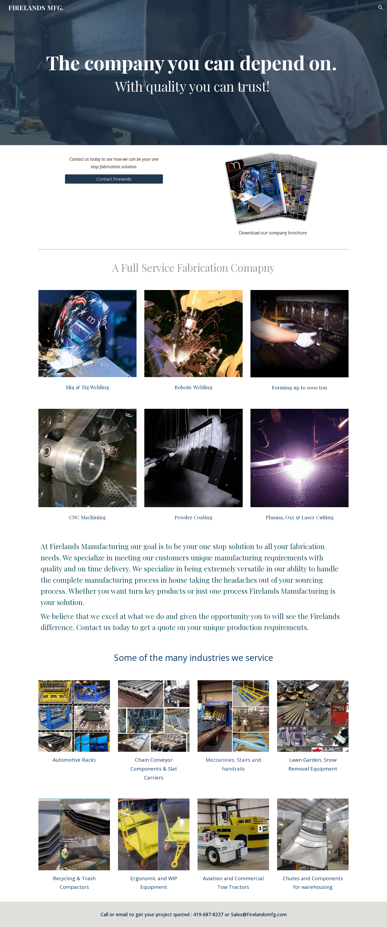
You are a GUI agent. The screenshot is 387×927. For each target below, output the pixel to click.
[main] (193, 72)
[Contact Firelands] (114, 179)
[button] (380, 7)
